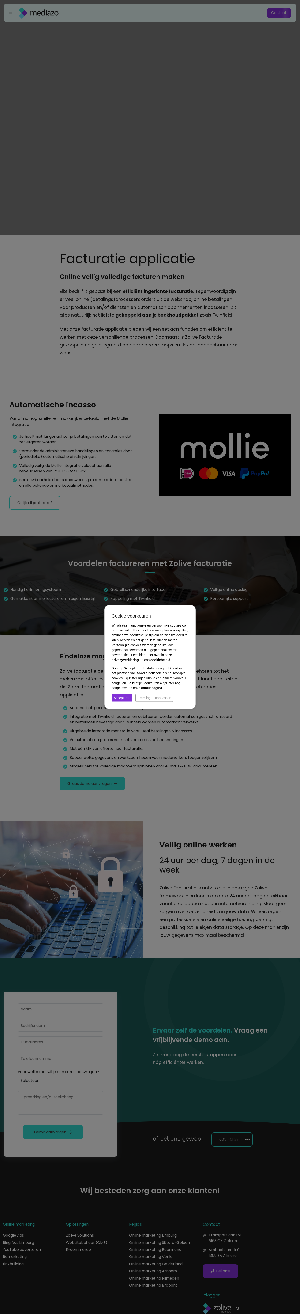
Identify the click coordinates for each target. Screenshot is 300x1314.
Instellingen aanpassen (154, 698)
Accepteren (122, 698)
